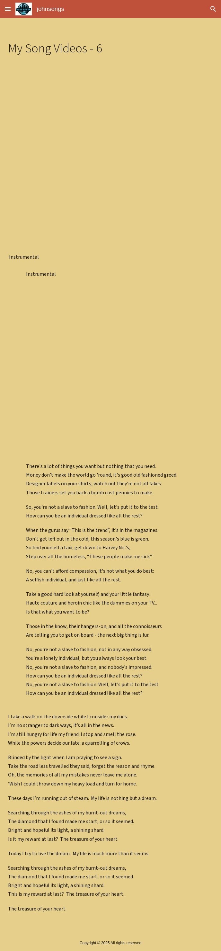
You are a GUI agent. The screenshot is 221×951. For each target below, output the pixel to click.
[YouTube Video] (110, 121)
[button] (7, 9)
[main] (110, 48)
